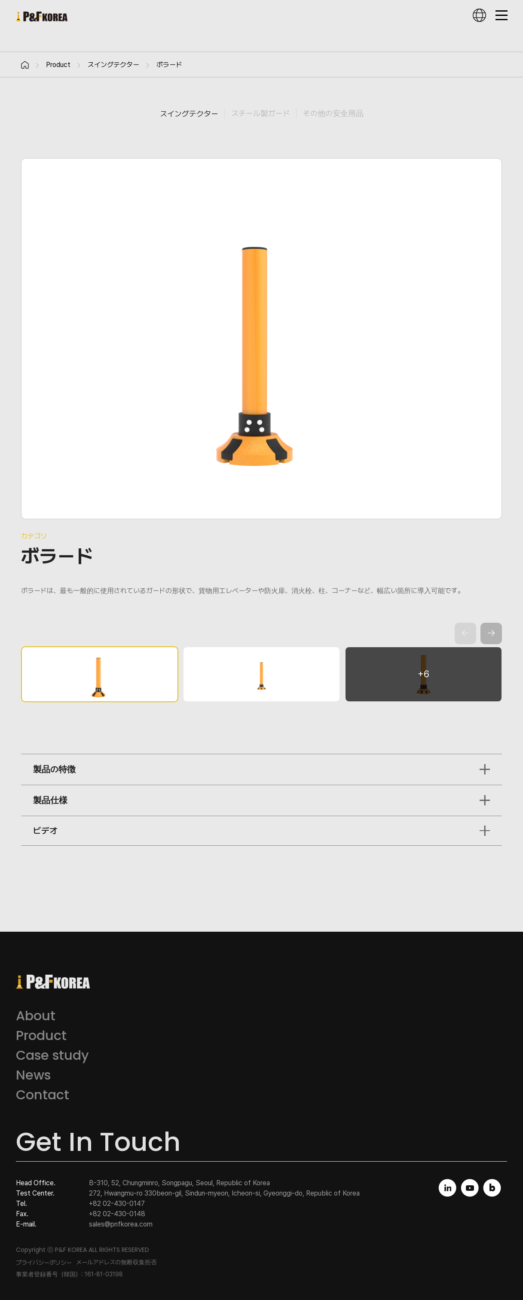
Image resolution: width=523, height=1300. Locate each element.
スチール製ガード (260, 113)
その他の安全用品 (333, 113)
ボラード (169, 65)
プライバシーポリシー (44, 1262)
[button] (491, 633)
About (35, 1015)
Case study (52, 1055)
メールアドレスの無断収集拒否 (116, 1262)
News (33, 1075)
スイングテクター (113, 65)
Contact (42, 1095)
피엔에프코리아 (41, 16)
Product (58, 65)
